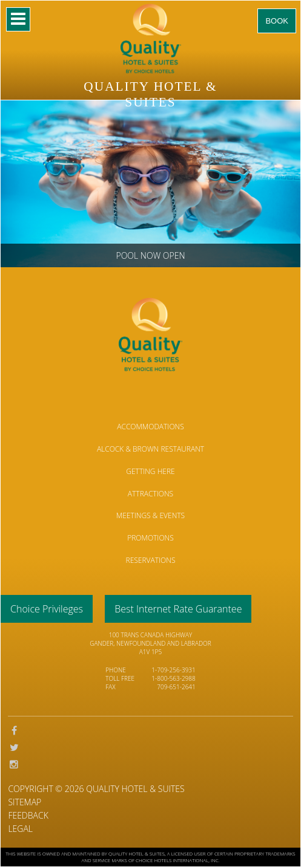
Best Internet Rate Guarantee (178, 608)
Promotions (150, 538)
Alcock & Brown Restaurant (150, 449)
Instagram (14, 765)
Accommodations (150, 426)
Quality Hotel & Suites (135, 788)
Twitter (14, 748)
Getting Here (150, 471)
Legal (20, 828)
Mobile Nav (18, 19)
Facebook (14, 731)
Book (276, 20)
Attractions (150, 494)
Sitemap (24, 802)
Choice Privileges (46, 608)
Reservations (151, 560)
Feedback (28, 815)
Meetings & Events (150, 515)
